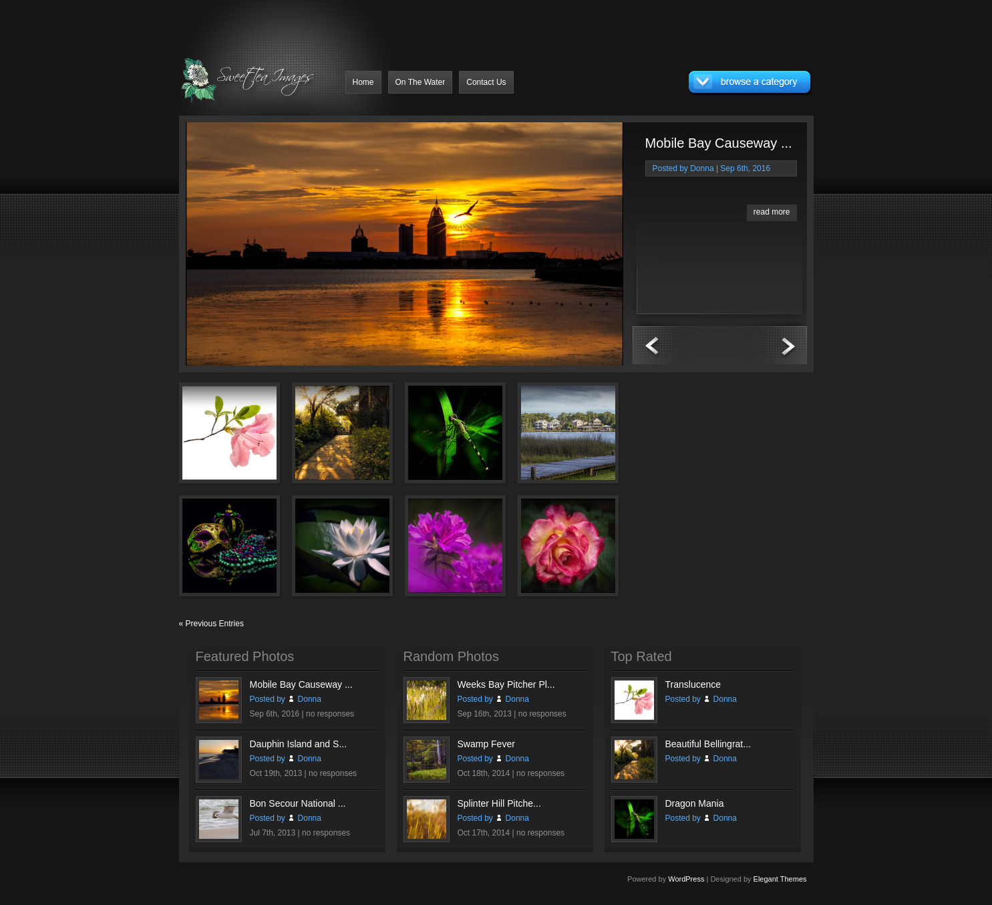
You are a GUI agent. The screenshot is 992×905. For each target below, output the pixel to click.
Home (363, 82)
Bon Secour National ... (298, 803)
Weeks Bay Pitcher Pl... (506, 684)
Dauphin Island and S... (298, 744)
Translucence (693, 684)
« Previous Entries (211, 623)
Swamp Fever (486, 744)
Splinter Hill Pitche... (499, 803)
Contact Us (486, 82)
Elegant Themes (780, 879)
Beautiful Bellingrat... (708, 744)
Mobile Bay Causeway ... (718, 143)
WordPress (686, 879)
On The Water (420, 82)
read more (772, 212)
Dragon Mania (694, 803)
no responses (330, 714)
